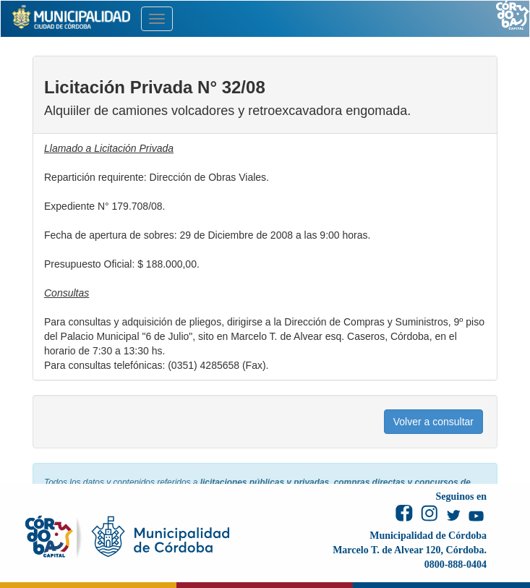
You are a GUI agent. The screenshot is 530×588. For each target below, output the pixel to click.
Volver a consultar (433, 421)
